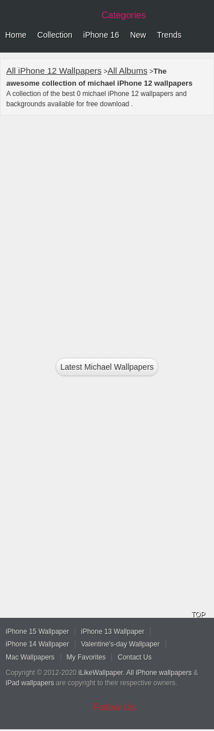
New (138, 34)
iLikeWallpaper (101, 673)
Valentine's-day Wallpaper (120, 644)
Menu (202, 35)
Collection (54, 34)
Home (15, 34)
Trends (169, 34)
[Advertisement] (107, 232)
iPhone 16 (101, 34)
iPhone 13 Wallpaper (112, 632)
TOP (198, 614)
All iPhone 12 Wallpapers (54, 70)
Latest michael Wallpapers (107, 367)
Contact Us (134, 657)
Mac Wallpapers (30, 657)
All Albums (127, 70)
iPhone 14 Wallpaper (37, 644)
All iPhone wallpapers (159, 673)
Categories (124, 15)
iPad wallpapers (30, 683)
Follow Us (114, 707)
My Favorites (86, 657)
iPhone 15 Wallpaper (37, 632)
